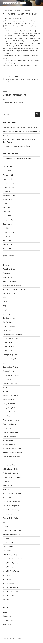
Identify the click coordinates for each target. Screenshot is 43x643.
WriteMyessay (8, 575)
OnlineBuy (6, 481)
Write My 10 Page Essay (11, 563)
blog (4, 306)
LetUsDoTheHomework (11, 457)
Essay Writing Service (10, 395)
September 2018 (9, 195)
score (5, 522)
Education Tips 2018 (10, 383)
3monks (6, 265)
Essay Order (7, 391)
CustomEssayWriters (10, 367)
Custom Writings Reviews (12, 359)
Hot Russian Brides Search (12, 449)
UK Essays (6, 538)
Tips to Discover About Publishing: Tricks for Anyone (21, 131)
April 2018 (6, 212)
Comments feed (8, 620)
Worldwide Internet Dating (12, 559)
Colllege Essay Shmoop (11, 355)
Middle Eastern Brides (10, 469)
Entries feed (7, 616)
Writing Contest (8, 583)
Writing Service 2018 (10, 591)
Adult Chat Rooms (9, 269)
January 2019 (7, 179)
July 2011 (6, 228)
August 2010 (7, 236)
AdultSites (6, 273)
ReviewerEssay (8, 514)
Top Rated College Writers (12, 534)
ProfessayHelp (8, 497)
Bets (4, 298)
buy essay (6, 314)
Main (4, 461)
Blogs (5, 310)
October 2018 (8, 191)
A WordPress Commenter (12, 158)
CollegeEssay (7, 342)
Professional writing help (12, 502)
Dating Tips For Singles (11, 375)
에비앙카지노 (9, 79)
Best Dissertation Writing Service (14, 289)
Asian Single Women (10, 281)
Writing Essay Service (10, 587)
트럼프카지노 (13, 81)
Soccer (5, 526)
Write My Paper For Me (11, 571)
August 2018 (7, 199)
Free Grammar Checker (11, 420)
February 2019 (8, 175)
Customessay (8, 363)
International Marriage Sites (13, 453)
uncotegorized (8, 546)
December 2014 (8, 224)
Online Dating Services (11, 473)
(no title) (6, 135)
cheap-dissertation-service (12, 334)
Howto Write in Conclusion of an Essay (16, 146)
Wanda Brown (24, 10)
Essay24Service (8, 400)
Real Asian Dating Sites (11, 506)
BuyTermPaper (8, 322)
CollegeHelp (7, 351)
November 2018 (8, 187)
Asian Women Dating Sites (12, 285)
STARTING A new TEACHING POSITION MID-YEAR (20, 127)
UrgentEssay (7, 551)
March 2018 (7, 216)
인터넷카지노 (18, 79)
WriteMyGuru (8, 579)
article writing (8, 277)
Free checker (7, 416)
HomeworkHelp (8, 440)
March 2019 (7, 171)
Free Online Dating (9, 424)
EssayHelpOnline (9, 404)
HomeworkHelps (9, 444)
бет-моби (6, 600)
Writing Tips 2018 (9, 595)
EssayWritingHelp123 (10, 408)
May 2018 (6, 208)
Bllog (5, 302)
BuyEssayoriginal (9, 318)
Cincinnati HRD (14, 2)
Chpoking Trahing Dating (11, 338)
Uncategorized (12, 76)
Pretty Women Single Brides (13, 493)
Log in (5, 612)
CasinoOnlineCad (9, 326)
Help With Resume (9, 436)
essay (5, 387)
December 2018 (8, 183)
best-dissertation (9, 294)
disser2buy (7, 379)
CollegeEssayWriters (10, 346)
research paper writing (11, 510)
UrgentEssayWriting (10, 555)
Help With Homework (10, 432)
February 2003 (8, 244)
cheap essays (7, 330)
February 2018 (8, 220)
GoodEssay (7, 428)
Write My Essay (8, 567)
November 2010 (8, 232)
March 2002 (7, 248)
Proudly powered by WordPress (13, 638)
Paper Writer (7, 485)
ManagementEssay (9, 465)
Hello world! (28, 158)
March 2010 (7, 240)
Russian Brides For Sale (11, 518)
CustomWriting (8, 371)
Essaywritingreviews (10, 412)
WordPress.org (8, 624)
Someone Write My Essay (12, 530)
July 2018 (6, 203)
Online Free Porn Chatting (12, 477)
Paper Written (8, 489)
